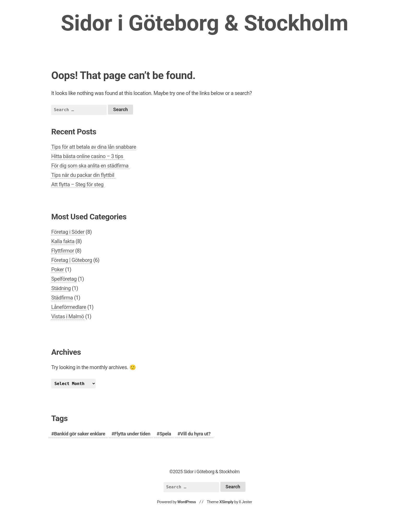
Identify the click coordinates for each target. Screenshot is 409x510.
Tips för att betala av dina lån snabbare (93, 147)
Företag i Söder (67, 232)
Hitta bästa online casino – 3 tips (87, 156)
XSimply (226, 502)
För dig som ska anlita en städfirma (90, 166)
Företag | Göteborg (71, 260)
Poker (57, 269)
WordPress (186, 502)
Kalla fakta (62, 241)
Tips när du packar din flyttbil (83, 175)
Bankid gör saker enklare (79, 434)
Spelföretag (63, 279)
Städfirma (62, 298)
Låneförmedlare (68, 307)
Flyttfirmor (62, 251)
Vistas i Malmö (67, 316)
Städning (61, 288)
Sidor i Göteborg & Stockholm (204, 23)
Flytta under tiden (132, 434)
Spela (165, 434)
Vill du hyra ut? (195, 434)
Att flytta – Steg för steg (78, 184)
